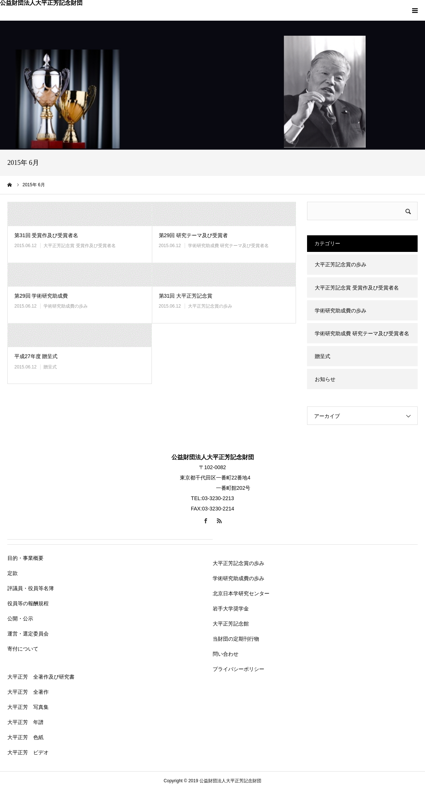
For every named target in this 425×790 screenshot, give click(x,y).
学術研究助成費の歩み (65, 306)
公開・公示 (20, 618)
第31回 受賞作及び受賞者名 (46, 235)
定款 (12, 573)
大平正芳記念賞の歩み (210, 306)
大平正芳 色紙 (25, 737)
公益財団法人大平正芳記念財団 (41, 3)
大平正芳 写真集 (28, 707)
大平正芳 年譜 (25, 722)
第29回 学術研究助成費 (41, 296)
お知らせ (325, 379)
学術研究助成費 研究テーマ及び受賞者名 (228, 245)
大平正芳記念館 (231, 624)
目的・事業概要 (25, 558)
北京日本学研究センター (241, 593)
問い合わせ (225, 654)
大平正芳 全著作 (28, 692)
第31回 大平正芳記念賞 (185, 296)
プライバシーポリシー (238, 669)
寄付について (22, 649)
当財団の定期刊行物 (236, 639)
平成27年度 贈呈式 (36, 356)
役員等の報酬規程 (28, 603)
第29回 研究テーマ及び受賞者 (193, 235)
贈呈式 (50, 367)
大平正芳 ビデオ (28, 752)
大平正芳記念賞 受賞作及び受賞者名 (79, 245)
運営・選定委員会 (28, 634)
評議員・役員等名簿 (30, 588)
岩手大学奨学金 (231, 608)
